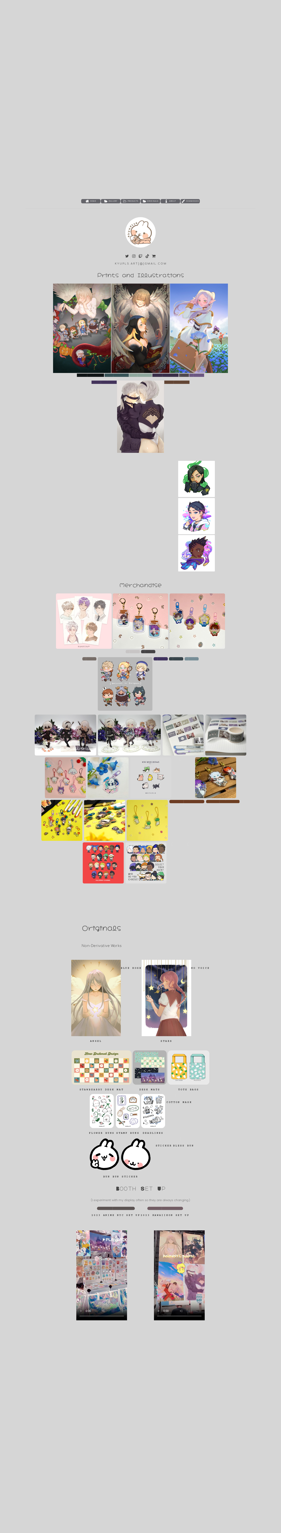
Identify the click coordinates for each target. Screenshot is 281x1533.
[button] (91, 201)
